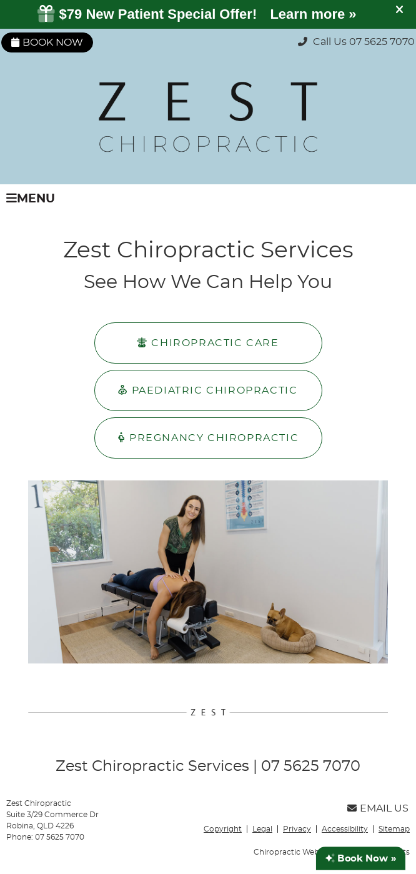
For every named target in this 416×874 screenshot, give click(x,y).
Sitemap (394, 829)
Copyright (223, 829)
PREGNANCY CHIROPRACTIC (208, 437)
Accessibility (345, 829)
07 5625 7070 (382, 42)
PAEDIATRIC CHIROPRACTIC (207, 390)
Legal (262, 829)
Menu (30, 198)
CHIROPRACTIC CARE (208, 342)
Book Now (47, 42)
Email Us (378, 808)
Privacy (297, 829)
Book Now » (360, 858)
